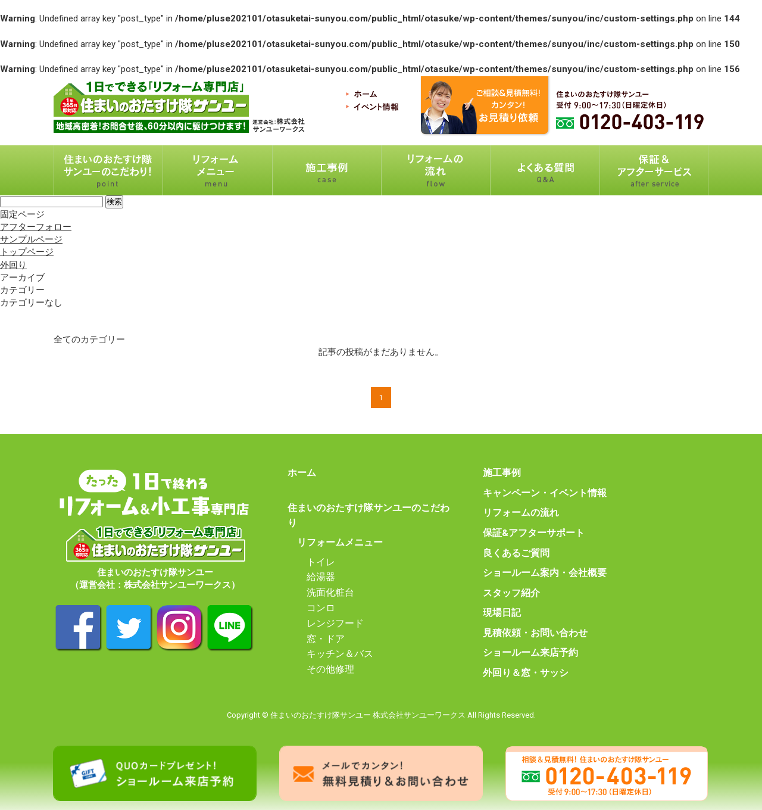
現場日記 (502, 613)
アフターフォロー (35, 227)
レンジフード (335, 623)
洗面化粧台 (330, 592)
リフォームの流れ (521, 512)
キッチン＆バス (340, 654)
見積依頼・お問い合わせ (535, 633)
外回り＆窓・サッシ (526, 673)
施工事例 (502, 473)
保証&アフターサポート (534, 533)
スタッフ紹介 (511, 593)
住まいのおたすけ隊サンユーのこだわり (368, 515)
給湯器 (321, 577)
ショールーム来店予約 (530, 652)
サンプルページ (31, 239)
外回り (13, 265)
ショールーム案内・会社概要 (545, 573)
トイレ (321, 562)
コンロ (321, 608)
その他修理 (330, 669)
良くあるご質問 (516, 553)
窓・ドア (326, 639)
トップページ (27, 252)
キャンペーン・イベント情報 (545, 493)
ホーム (302, 473)
